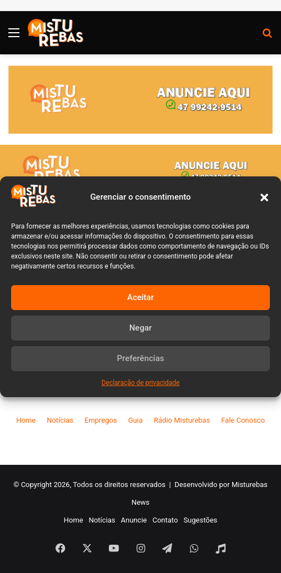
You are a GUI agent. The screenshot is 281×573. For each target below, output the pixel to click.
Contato (165, 520)
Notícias (60, 420)
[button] (264, 197)
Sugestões (200, 520)
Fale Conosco (243, 420)
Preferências (140, 358)
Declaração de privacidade (141, 383)
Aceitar (140, 297)
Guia (135, 420)
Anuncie (134, 520)
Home (26, 420)
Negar (140, 328)
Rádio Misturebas (182, 420)
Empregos (100, 420)
